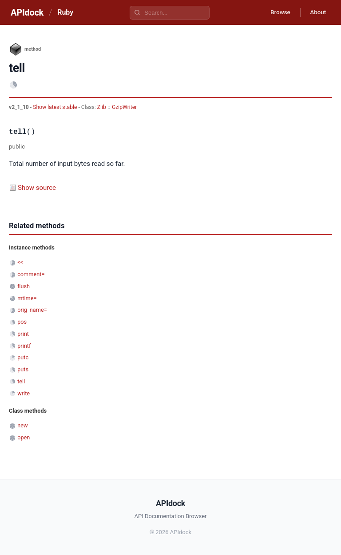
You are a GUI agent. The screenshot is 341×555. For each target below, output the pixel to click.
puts (22, 369)
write (23, 393)
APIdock (27, 12)
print (23, 333)
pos (22, 321)
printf (24, 345)
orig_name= (32, 309)
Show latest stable (55, 107)
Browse (276, 12)
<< (20, 262)
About (316, 12)
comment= (30, 274)
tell (21, 381)
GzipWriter (124, 107)
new (22, 425)
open (23, 437)
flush (23, 286)
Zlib (101, 107)
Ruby (65, 12)
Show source (37, 188)
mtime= (26, 298)
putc (22, 357)
